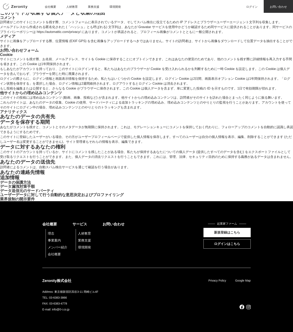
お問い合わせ (278, 6)
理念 (51, 233)
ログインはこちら (227, 244)
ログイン (252, 6)
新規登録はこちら (227, 232)
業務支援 (93, 6)
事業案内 (54, 240)
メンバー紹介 (57, 247)
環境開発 (115, 6)
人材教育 (72, 6)
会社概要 (50, 6)
